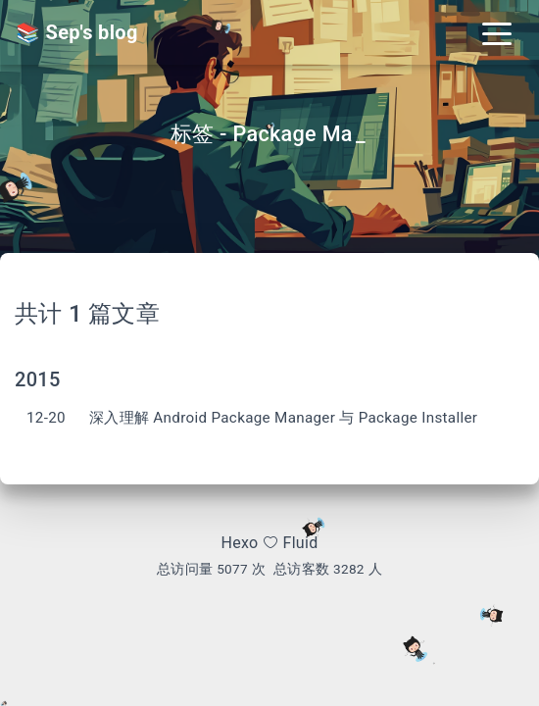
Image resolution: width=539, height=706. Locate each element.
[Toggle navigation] (496, 32)
